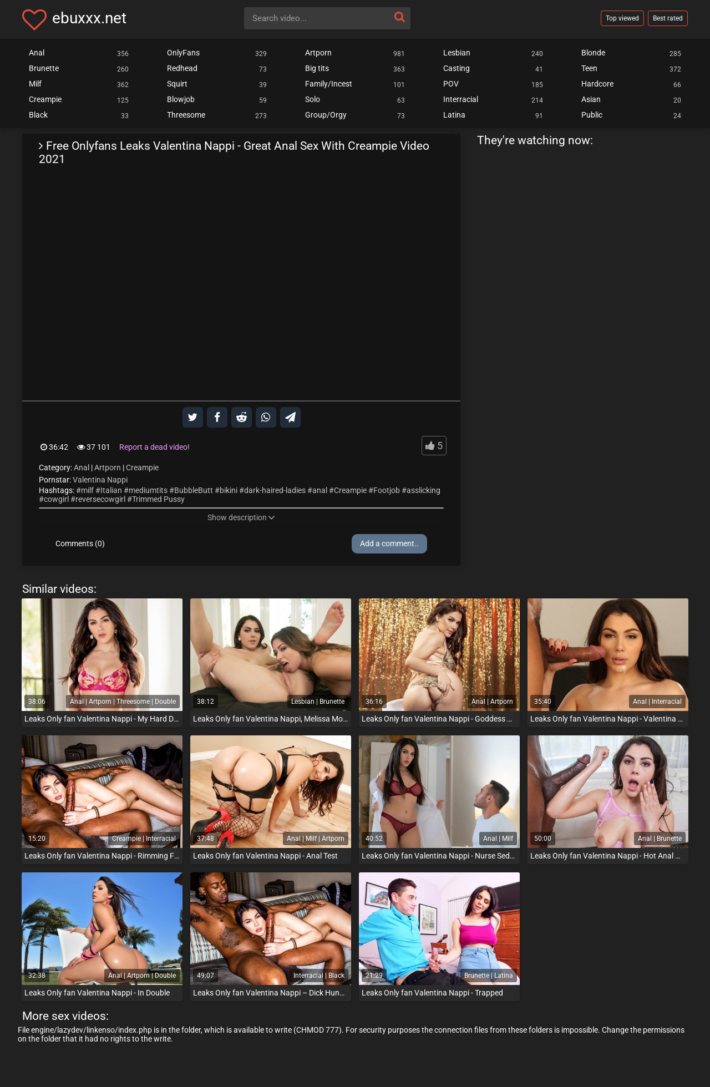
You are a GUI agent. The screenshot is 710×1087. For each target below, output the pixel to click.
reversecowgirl (100, 499)
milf (87, 490)
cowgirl (56, 499)
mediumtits (148, 490)
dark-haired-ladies (275, 490)
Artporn (107, 467)
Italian (111, 490)
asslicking (423, 490)
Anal (81, 467)
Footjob (386, 490)
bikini (228, 490)
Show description (241, 517)
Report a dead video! (154, 447)
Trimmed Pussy (158, 499)
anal (319, 490)
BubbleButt (193, 490)
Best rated (668, 18)
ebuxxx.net (89, 18)
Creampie (142, 467)
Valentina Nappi (100, 479)
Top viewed (622, 18)
